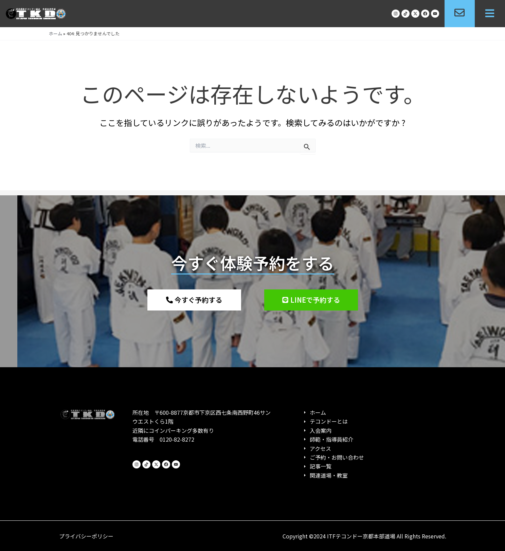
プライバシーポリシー (86, 536)
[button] (490, 14)
